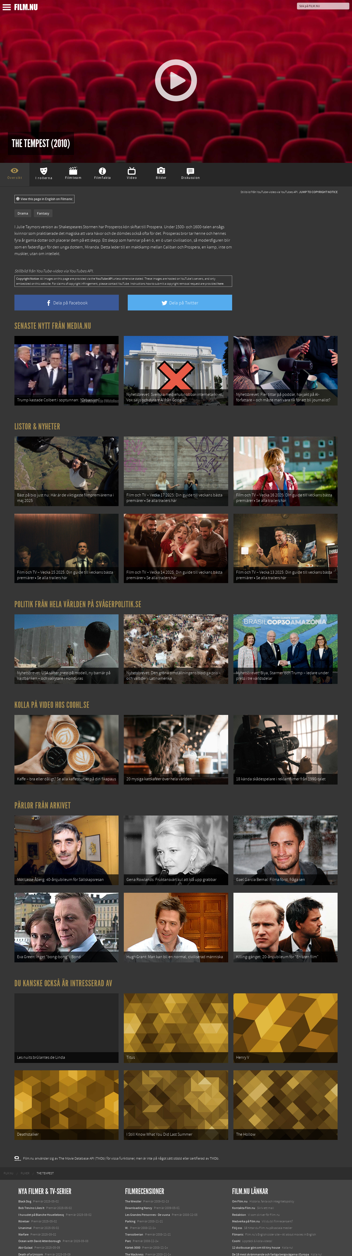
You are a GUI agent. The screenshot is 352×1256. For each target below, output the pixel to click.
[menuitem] (8, 1107)
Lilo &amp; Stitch (29, 1240)
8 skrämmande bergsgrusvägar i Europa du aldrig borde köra (272, 1201)
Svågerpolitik (241, 1226)
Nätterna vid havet (137, 1201)
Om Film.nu (240, 1136)
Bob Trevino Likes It (31, 1142)
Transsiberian (134, 1169)
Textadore (238, 1208)
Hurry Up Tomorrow (31, 1226)
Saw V (129, 1221)
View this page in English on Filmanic (44, 199)
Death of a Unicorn (30, 1188)
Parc (128, 1175)
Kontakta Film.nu (243, 1142)
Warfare (23, 1169)
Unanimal (24, 1162)
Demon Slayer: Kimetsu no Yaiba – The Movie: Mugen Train (56, 1201)
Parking (130, 1155)
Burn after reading (137, 1208)
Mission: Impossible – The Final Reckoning (46, 1233)
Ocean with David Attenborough (39, 1175)
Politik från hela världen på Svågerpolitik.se (77, 582)
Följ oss (237, 1162)
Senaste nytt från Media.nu (52, 326)
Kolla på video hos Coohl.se (51, 676)
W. (126, 1162)
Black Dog (24, 1136)
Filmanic (237, 1169)
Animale (23, 1213)
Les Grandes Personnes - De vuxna (147, 1149)
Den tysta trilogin (29, 1195)
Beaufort (131, 1215)
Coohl (236, 1175)
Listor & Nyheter (37, 419)
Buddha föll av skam (138, 1195)
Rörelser (23, 1155)
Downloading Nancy (138, 1142)
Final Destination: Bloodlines (37, 1220)
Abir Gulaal (25, 1182)
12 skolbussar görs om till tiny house (256, 1182)
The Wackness (134, 1188)
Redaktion (239, 1149)
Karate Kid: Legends (31, 1246)
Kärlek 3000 (132, 1182)
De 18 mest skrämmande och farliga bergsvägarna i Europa (270, 1188)
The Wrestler (133, 1136)
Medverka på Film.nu (246, 1155)
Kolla (235, 1195)
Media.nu (238, 1215)
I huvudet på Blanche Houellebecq (41, 1149)
